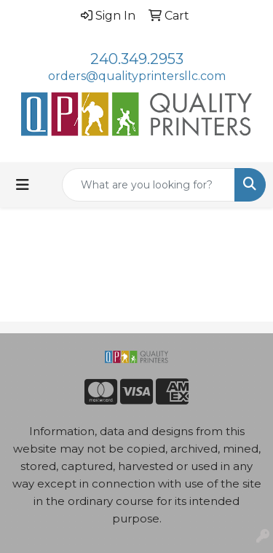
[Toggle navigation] (22, 185)
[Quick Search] (148, 185)
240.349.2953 (136, 59)
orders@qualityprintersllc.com (137, 76)
